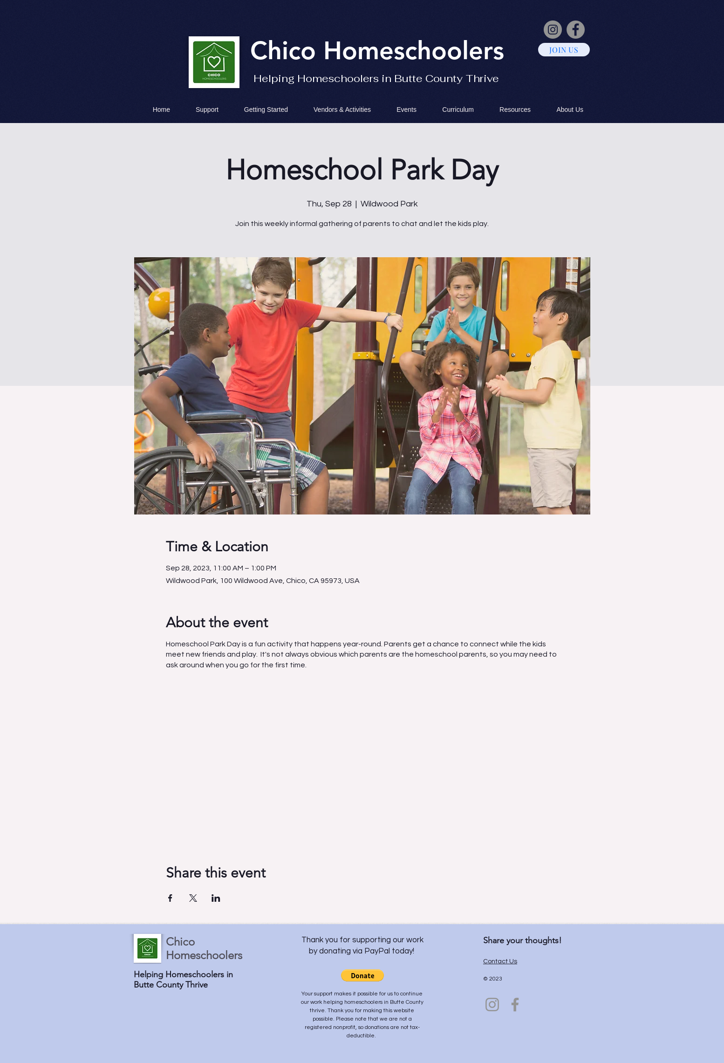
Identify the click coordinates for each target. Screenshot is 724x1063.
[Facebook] (576, 30)
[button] (362, 975)
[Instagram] (553, 30)
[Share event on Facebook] (170, 898)
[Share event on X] (193, 898)
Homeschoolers (413, 50)
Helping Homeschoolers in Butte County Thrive (376, 78)
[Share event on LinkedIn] (216, 898)
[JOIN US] (564, 49)
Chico (286, 50)
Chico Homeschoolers (204, 948)
